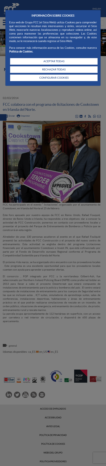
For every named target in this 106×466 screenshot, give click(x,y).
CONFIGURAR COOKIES (54, 77)
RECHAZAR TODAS (54, 69)
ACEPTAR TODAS (53, 61)
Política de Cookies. (21, 51)
